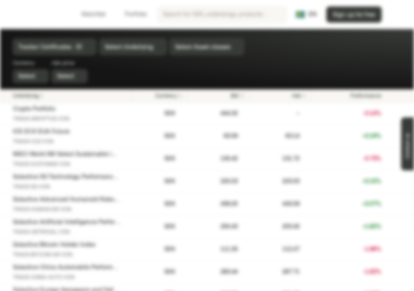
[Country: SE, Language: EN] (306, 14)
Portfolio (131, 14)
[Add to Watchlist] (391, 113)
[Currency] (159, 95)
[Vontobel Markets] (35, 14)
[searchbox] (222, 14)
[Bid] (218, 95)
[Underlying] (70, 95)
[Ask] (280, 95)
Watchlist (89, 14)
